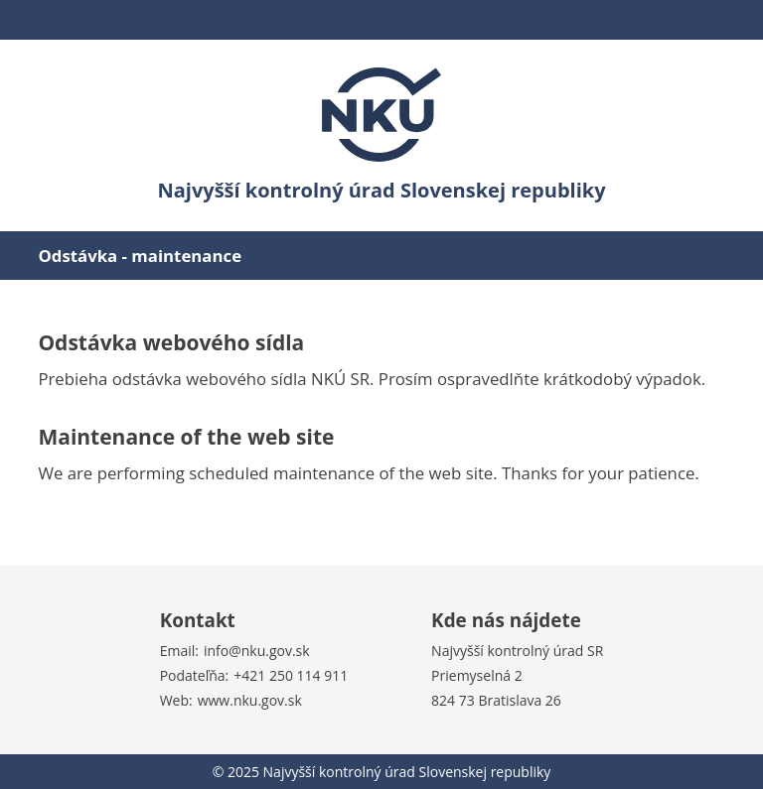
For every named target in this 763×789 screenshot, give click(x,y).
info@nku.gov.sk (257, 650)
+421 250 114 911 (290, 675)
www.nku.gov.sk (250, 700)
